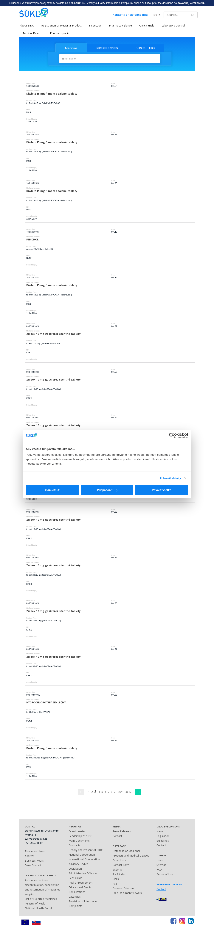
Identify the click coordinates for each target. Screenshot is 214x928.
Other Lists (119, 860)
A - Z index (119, 874)
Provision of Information (83, 901)
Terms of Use (164, 874)
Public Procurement (80, 882)
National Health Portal (38, 908)
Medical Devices (33, 33)
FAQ (159, 869)
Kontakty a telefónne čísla (130, 14)
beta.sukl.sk (77, 3)
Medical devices (107, 48)
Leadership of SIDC (80, 836)
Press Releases (122, 831)
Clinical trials (146, 25)
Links (116, 878)
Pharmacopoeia (59, 33)
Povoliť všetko (161, 490)
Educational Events (80, 887)
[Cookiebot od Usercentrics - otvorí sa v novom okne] (172, 435)
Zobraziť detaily (170, 478)
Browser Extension (124, 888)
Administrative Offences (83, 873)
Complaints (75, 905)
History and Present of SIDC (86, 850)
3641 (121, 792)
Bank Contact (33, 865)
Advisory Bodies (78, 864)
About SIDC (26, 25)
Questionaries (77, 831)
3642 (128, 792)
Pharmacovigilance (119, 25)
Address (30, 855)
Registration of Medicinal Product (61, 25)
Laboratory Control (172, 25)
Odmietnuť (52, 490)
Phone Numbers (35, 851)
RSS (115, 883)
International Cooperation (84, 859)
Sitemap (117, 869)
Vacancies (75, 896)
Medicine (71, 48)
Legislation (75, 868)
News (159, 831)
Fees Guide (75, 878)
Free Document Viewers (127, 892)
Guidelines (162, 840)
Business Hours (34, 860)
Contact (117, 836)
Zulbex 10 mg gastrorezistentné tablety (53, 333)
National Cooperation (82, 854)
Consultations (77, 891)
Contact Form (121, 864)
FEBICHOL (32, 239)
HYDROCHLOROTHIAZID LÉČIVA (46, 702)
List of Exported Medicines (41, 898)
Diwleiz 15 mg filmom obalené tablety (51, 93)
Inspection (95, 25)
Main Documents (79, 840)
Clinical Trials (146, 48)
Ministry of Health (35, 903)
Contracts (74, 845)
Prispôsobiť (107, 490)
